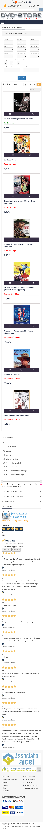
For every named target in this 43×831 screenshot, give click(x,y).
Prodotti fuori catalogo (15, 475)
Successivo (16, 550)
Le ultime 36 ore (10, 160)
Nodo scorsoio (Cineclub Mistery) (16, 415)
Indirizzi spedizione (31, 785)
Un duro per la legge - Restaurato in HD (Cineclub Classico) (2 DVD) (18, 289)
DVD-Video (12, 446)
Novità (8, 451)
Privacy (5, 782)
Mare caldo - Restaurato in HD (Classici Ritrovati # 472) (18, 332)
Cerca (21, 78)
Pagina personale (30, 780)
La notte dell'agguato (12, 374)
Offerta (8, 455)
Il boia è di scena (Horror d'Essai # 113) (18, 119)
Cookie (5, 785)
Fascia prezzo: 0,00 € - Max (11, 487)
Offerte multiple (12, 459)
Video (8, 443)
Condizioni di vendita (10, 780)
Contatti (6, 791)
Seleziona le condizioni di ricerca (15, 33)
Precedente (6, 550)
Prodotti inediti (12, 467)
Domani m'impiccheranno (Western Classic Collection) (20, 202)
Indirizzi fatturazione (31, 788)
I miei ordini (28, 782)
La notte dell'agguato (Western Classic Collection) (18, 245)
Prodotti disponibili (13, 463)
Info (4, 788)
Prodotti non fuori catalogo (16, 471)
